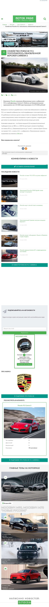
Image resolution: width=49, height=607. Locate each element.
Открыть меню (2, 20)
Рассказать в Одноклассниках (26, 148)
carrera (8, 95)
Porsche (13, 101)
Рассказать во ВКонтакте (23, 148)
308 (18, 133)
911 (4, 95)
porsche (15, 95)
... (47, 164)
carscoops (4, 153)
